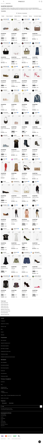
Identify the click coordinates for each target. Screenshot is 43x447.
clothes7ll (26, 228)
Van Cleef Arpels (3, 415)
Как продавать (4, 362)
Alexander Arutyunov (4, 424)
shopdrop (26, 181)
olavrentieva (5, 112)
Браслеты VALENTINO (5, 309)
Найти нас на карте (5, 398)
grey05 (15, 135)
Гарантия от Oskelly (5, 323)
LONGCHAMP (3, 421)
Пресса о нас (3, 326)
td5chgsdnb (37, 252)
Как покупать (3, 340)
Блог (2, 329)
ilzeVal (4, 181)
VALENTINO (3, 33)
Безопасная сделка (5, 345)
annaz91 (36, 135)
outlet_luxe (26, 19)
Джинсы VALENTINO (5, 314)
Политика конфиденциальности (16, 438)
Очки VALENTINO (4, 312)
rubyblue (36, 19)
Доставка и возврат (5, 348)
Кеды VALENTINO (4, 302)
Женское (3, 3)
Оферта (9, 438)
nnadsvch (5, 90)
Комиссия (3, 370)
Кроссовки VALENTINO (5, 311)
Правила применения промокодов (8, 356)
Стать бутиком (4, 373)
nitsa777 (15, 42)
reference (16, 228)
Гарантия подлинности (5, 343)
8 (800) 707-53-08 (4, 388)
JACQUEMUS (3, 418)
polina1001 (5, 135)
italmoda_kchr (6, 42)
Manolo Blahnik (3, 422)
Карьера (2, 334)
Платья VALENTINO (4, 307)
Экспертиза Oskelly (5, 365)
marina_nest (26, 135)
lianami (36, 90)
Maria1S (4, 252)
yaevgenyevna (16, 181)
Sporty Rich (3, 425)
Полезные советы (4, 354)
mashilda (26, 66)
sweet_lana (5, 19)
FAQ (1, 384)
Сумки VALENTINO (4, 304)
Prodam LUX (5, 205)
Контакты (3, 381)
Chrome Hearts (3, 414)
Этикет (2, 332)
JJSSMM (15, 19)
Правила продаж (3, 438)
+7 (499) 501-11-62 (4, 392)
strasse (15, 66)
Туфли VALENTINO (4, 306)
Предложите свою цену (5, 351)
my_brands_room (27, 252)
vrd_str (36, 181)
